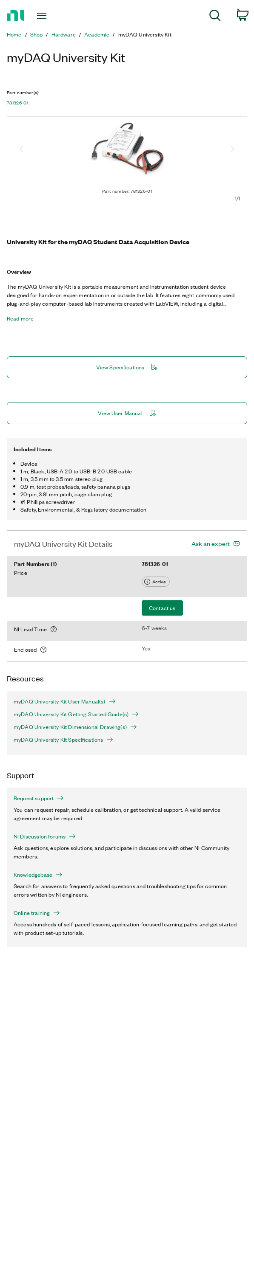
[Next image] (232, 149)
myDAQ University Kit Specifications (63, 739)
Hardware (63, 34)
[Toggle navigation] (47, 15)
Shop (36, 34)
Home (14, 34)
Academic (96, 34)
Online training (37, 913)
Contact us (162, 608)
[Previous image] (21, 149)
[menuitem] (215, 16)
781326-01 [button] (17, 102)
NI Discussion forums (45, 836)
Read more (20, 318)
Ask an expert (210, 543)
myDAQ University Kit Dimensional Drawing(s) (75, 727)
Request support (39, 798)
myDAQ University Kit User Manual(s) (65, 701)
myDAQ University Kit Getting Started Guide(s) (76, 714)
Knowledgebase (38, 874)
